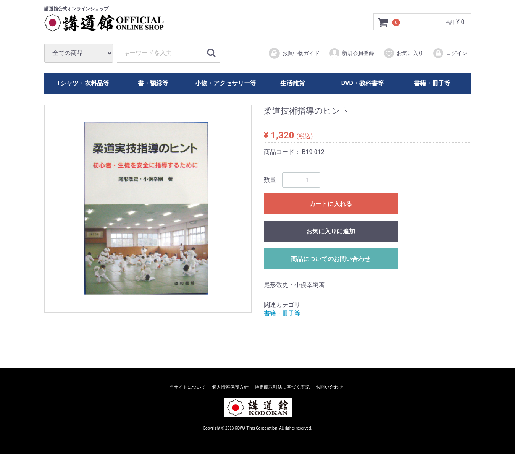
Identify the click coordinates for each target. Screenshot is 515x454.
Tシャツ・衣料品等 (83, 83)
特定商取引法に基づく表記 (282, 387)
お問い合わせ (329, 387)
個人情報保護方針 (230, 387)
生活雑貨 (292, 83)
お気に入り (403, 53)
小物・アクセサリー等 (225, 83)
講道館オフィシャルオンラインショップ (111, 23)
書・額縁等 (153, 83)
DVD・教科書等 (362, 83)
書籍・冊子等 (432, 83)
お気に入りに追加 (330, 231)
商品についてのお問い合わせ (330, 259)
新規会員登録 (351, 53)
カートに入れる (330, 204)
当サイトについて (187, 387)
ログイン (450, 53)
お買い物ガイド (294, 53)
